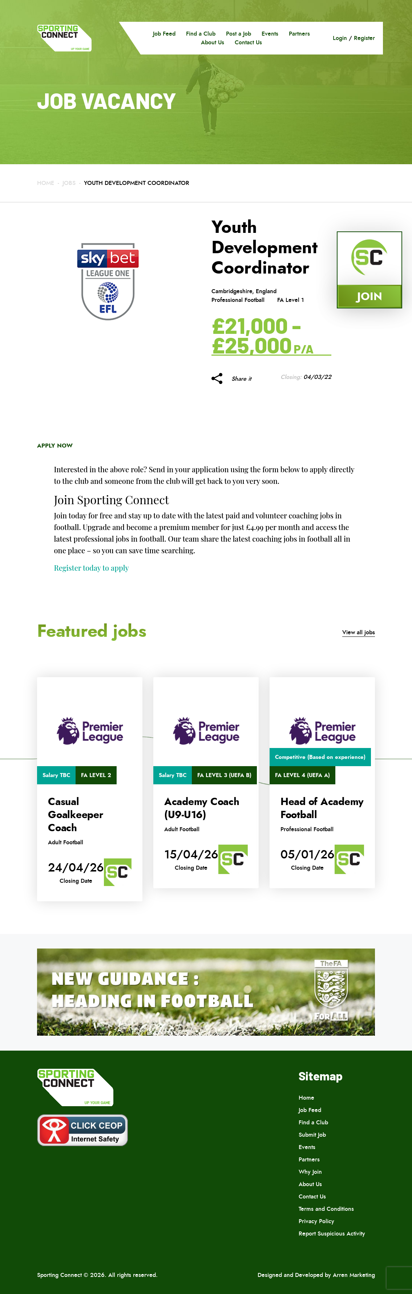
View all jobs (358, 632)
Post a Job (238, 33)
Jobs (69, 183)
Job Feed (164, 33)
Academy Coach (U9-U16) (201, 808)
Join (369, 296)
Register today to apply (91, 568)
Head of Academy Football (322, 808)
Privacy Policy (316, 1221)
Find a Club (200, 33)
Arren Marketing (354, 1275)
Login (340, 38)
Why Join (310, 1172)
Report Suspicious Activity (332, 1233)
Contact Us (248, 42)
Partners (299, 33)
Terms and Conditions (326, 1209)
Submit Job (312, 1135)
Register (364, 38)
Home (45, 183)
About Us (212, 42)
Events (270, 33)
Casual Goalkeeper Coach (75, 814)
